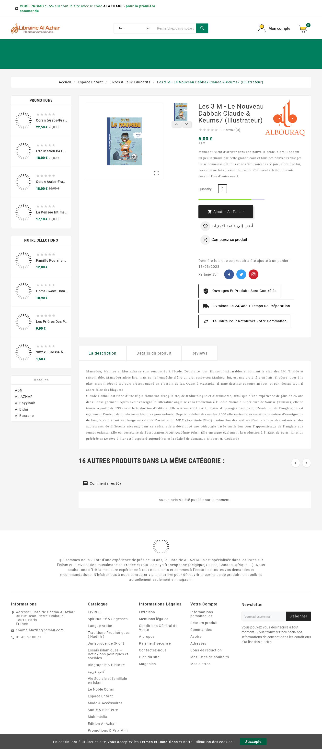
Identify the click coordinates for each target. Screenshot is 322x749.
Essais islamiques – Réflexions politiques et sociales (108, 654)
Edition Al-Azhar (102, 724)
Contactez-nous (153, 650)
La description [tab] (102, 353)
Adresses (198, 643)
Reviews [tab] (199, 353)
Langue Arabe (100, 626)
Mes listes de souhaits (209, 657)
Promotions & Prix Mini (108, 730)
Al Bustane (24, 419)
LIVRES (94, 612)
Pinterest (253, 274)
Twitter (241, 274)
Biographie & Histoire (106, 665)
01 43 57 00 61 (29, 637)
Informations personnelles (201, 614)
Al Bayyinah (25, 406)
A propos (147, 636)
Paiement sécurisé (155, 643)
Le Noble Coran (101, 689)
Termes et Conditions (159, 742)
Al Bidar (22, 412)
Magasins (147, 664)
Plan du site (149, 657)
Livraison (147, 612)
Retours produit (204, 623)
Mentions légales (153, 619)
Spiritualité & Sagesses (108, 619)
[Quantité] (222, 188)
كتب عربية (96, 672)
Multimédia (97, 717)
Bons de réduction (206, 650)
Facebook (229, 274)
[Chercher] (175, 28)
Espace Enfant (100, 696)
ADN (19, 393)
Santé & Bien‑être (103, 710)
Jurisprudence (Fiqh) (106, 643)
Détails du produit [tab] (154, 353)
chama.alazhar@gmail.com (40, 630)
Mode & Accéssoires (105, 703)
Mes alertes (200, 664)
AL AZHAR (24, 400)
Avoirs (195, 636)
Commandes (201, 630)
